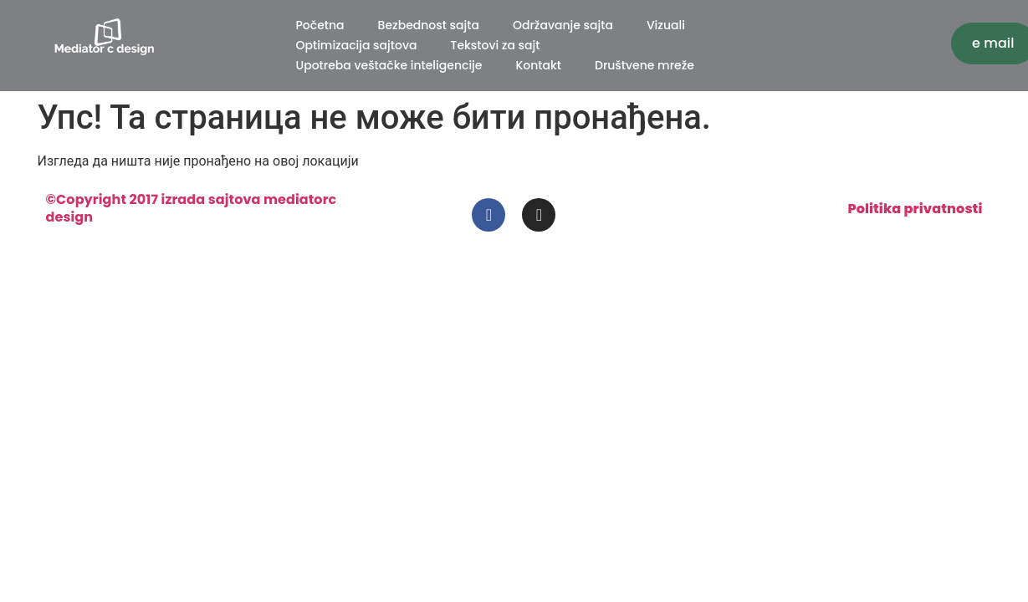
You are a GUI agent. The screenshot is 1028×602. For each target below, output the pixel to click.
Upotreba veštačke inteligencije (389, 65)
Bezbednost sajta (428, 25)
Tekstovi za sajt (495, 45)
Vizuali (666, 25)
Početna (320, 25)
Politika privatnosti (914, 208)
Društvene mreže (644, 65)
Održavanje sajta (563, 25)
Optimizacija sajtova (356, 45)
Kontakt (538, 65)
